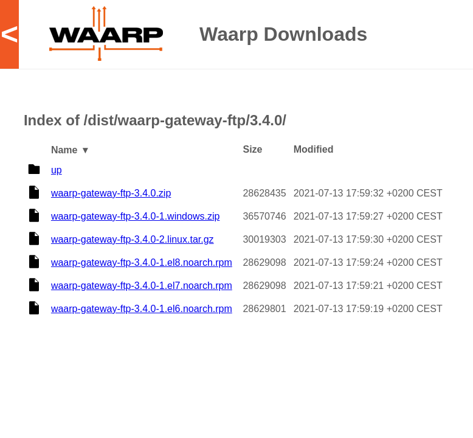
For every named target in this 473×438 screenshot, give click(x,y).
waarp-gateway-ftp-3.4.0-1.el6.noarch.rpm (141, 309)
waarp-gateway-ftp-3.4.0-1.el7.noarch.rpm (141, 285)
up (56, 170)
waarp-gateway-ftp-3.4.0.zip (111, 193)
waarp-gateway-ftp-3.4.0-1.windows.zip (135, 216)
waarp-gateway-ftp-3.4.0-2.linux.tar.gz (132, 239)
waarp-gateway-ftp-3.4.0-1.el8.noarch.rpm (141, 262)
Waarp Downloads (283, 34)
